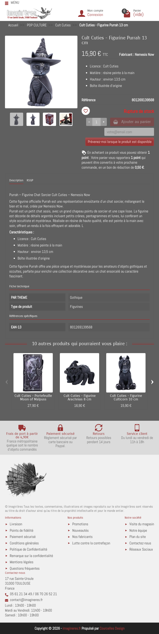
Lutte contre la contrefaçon (91, 543)
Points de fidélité (21, 530)
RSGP (30, 180)
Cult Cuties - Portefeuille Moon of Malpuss (33, 397)
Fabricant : (126, 54)
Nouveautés (80, 530)
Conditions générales (24, 543)
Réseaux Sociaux (141, 549)
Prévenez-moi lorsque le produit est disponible (120, 141)
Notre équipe (138, 530)
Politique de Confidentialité (28, 549)
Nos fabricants (82, 536)
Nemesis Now (144, 54)
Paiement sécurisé (23, 536)
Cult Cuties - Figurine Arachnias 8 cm (80, 397)
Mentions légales (21, 562)
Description (16, 180)
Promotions (80, 524)
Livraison (16, 524)
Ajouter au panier (132, 121)
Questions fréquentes (25, 568)
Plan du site (137, 536)
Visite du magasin (141, 524)
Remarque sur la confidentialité (31, 555)
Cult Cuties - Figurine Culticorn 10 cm (126, 397)
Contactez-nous (140, 543)
